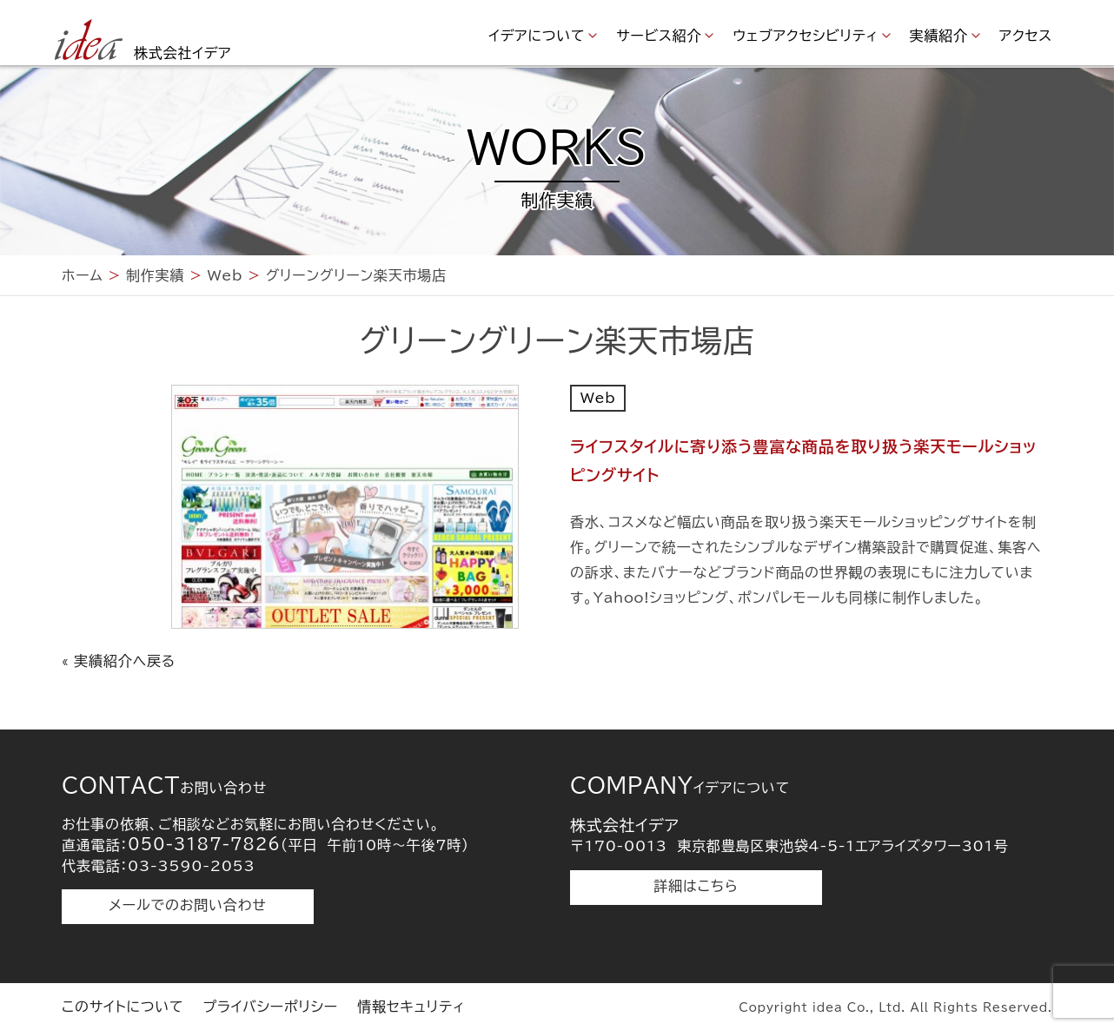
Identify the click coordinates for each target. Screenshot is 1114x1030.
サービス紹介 (658, 36)
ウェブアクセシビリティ (805, 36)
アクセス (1025, 36)
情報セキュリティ (411, 1006)
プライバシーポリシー (270, 1006)
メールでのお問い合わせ (187, 905)
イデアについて (536, 36)
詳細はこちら (696, 886)
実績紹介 (939, 36)
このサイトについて (122, 1006)
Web (597, 398)
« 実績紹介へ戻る (119, 661)
